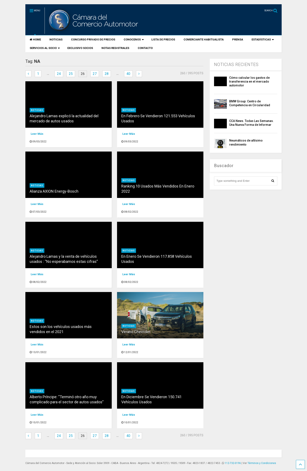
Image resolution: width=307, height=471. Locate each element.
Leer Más (37, 133)
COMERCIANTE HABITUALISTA (204, 39)
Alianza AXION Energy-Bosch (54, 191)
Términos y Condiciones (262, 463)
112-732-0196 (233, 463)
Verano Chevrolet (136, 331)
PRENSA (237, 39)
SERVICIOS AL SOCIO (45, 48)
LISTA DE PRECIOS (163, 39)
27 (95, 74)
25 (71, 74)
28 (107, 74)
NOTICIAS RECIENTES (236, 64)
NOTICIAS (55, 39)
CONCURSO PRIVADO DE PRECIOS (93, 39)
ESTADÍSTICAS (263, 39)
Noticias (37, 110)
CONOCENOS (134, 39)
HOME (35, 39)
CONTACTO (145, 48)
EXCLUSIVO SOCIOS (80, 48)
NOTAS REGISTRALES (115, 48)
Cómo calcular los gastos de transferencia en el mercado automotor (249, 81)
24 (59, 74)
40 (128, 74)
